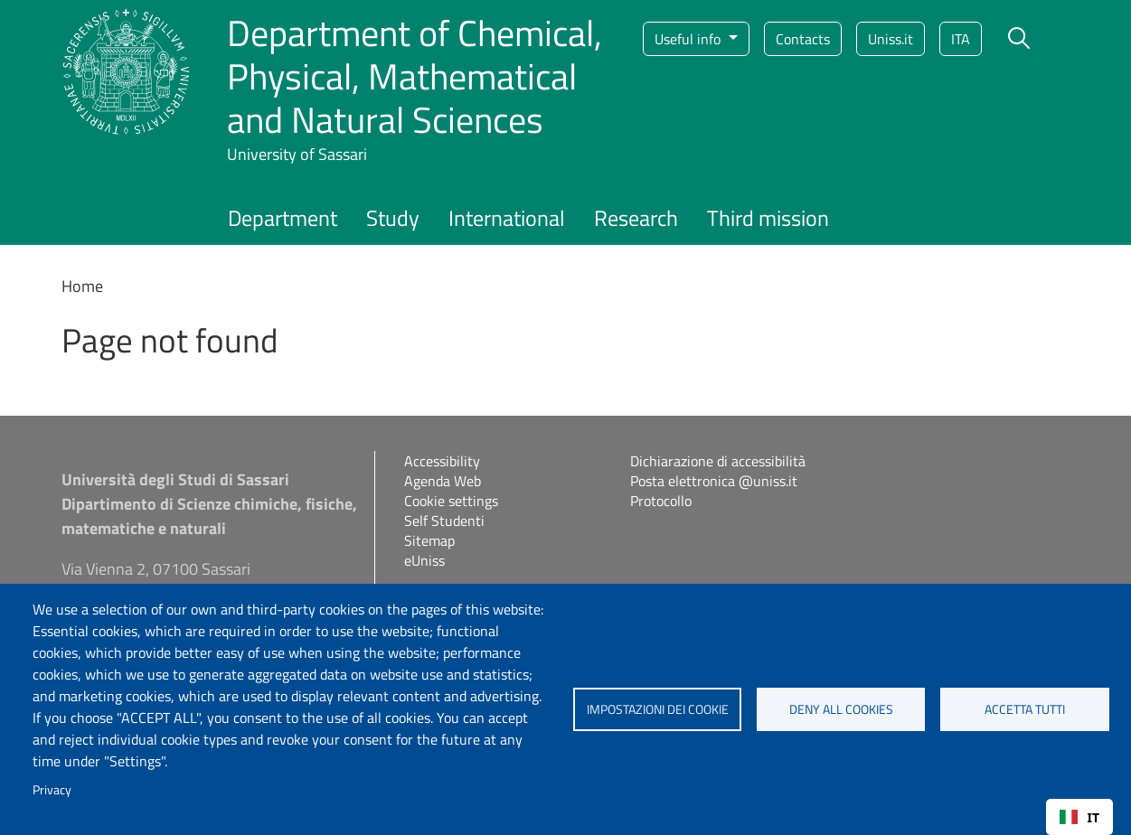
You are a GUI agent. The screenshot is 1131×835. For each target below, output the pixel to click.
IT (1079, 817)
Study (392, 218)
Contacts (803, 39)
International (506, 218)
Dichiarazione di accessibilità (718, 461)
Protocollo (661, 501)
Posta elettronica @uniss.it (713, 481)
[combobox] (1079, 817)
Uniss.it (890, 39)
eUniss (424, 560)
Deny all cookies (841, 709)
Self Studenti (444, 520)
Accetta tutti (1025, 709)
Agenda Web (442, 481)
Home (82, 286)
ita (960, 39)
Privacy (52, 790)
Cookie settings (451, 501)
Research (636, 218)
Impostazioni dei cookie (658, 709)
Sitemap (429, 540)
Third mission (768, 218)
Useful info (689, 39)
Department (282, 218)
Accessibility (442, 461)
